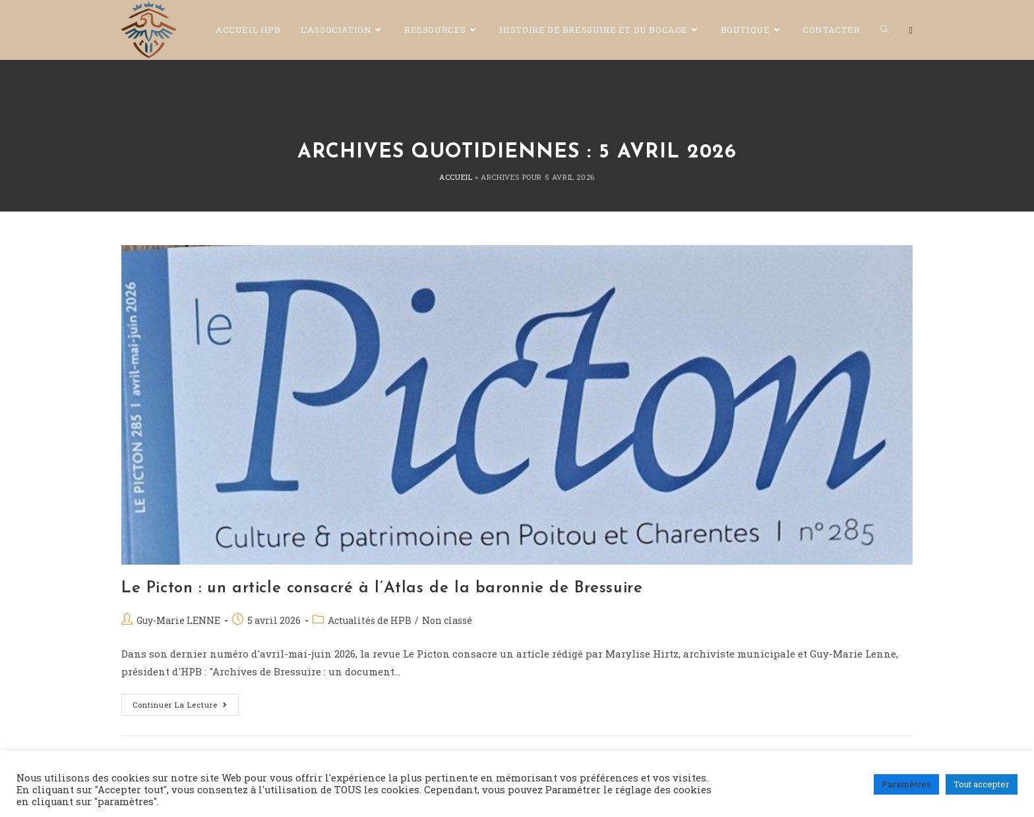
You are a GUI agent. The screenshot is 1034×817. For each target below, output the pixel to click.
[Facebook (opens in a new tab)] (911, 30)
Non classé (447, 620)
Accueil (455, 177)
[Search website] (884, 29)
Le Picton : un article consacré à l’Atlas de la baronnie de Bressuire (381, 588)
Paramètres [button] (906, 784)
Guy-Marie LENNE (178, 620)
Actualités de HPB (369, 620)
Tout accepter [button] (982, 784)
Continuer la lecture (186, 702)
